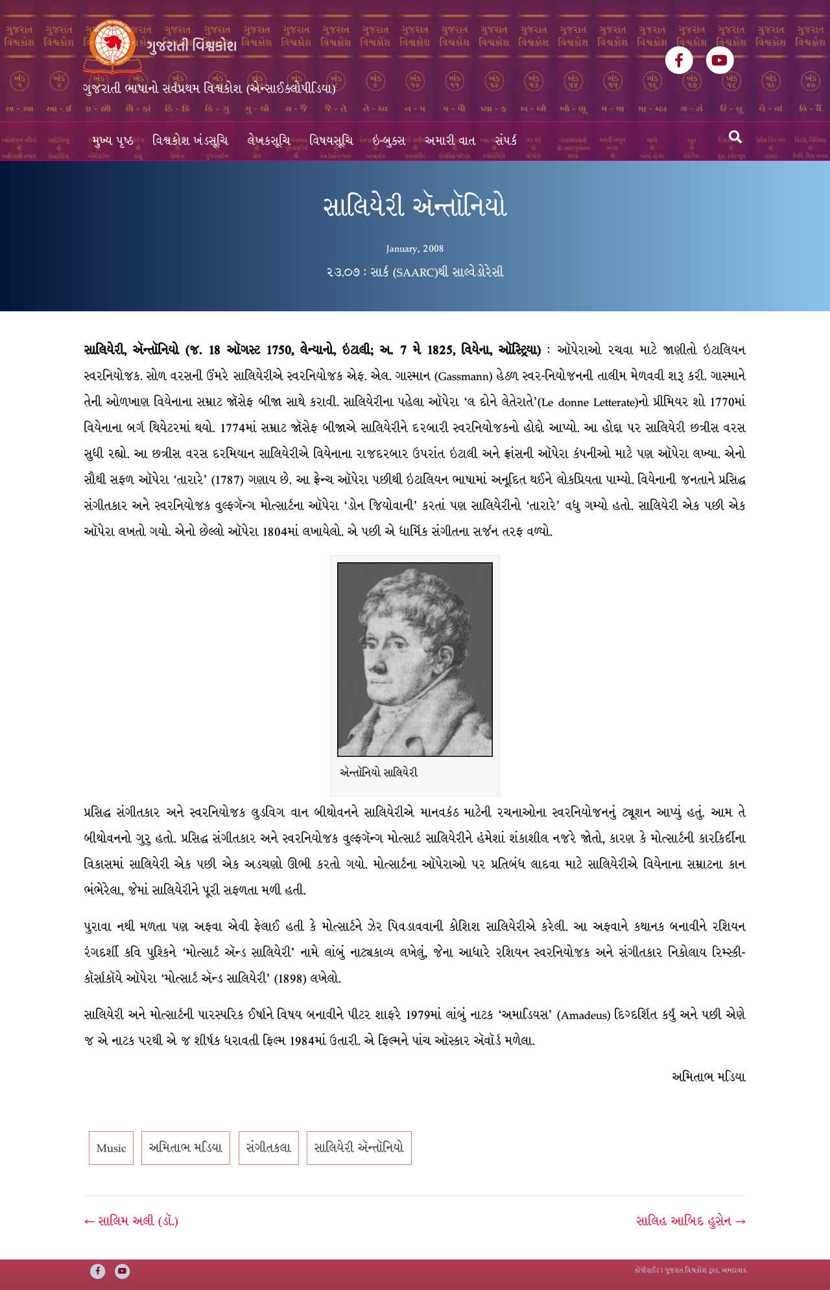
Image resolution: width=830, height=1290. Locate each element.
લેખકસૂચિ (269, 141)
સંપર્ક (506, 141)
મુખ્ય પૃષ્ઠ (113, 141)
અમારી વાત (450, 141)
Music (111, 1148)
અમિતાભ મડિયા (185, 1148)
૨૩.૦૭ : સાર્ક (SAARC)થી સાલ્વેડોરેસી (415, 272)
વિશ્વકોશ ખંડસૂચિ (190, 141)
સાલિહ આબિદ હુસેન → (691, 1221)
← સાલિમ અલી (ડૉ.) (131, 1221)
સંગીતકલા (268, 1148)
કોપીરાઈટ (647, 1270)
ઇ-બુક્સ (389, 141)
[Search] (735, 137)
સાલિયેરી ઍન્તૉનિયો (359, 1148)
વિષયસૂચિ (331, 141)
